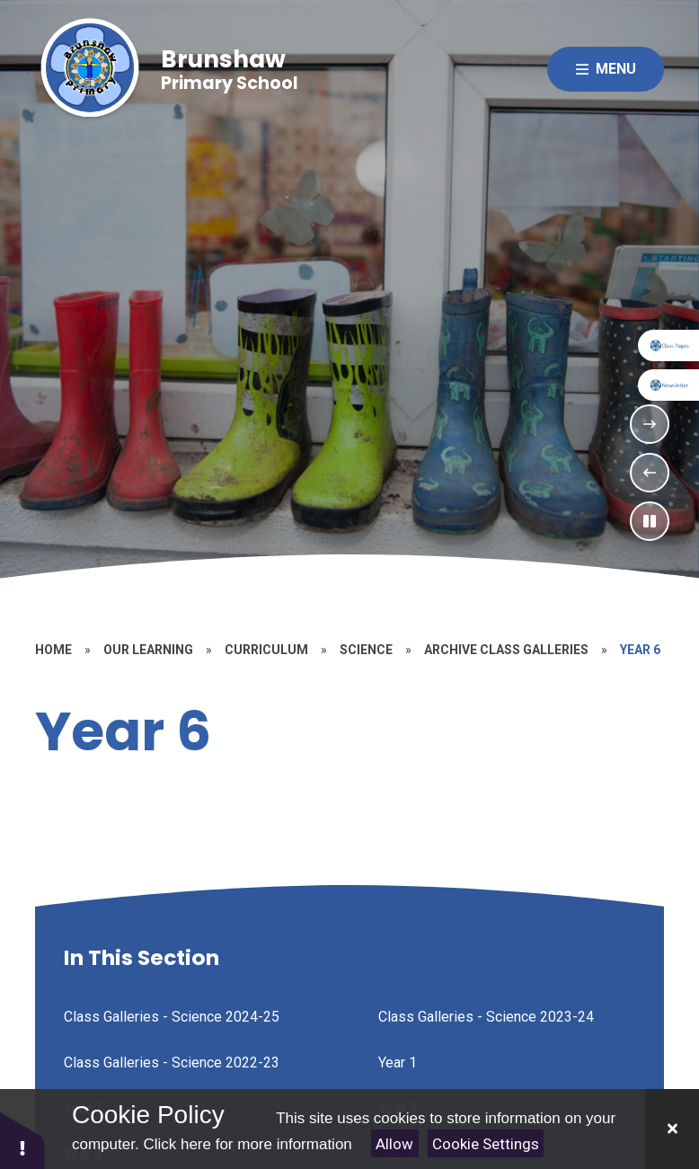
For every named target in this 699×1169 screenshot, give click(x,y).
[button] (22, 1140)
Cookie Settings (485, 1144)
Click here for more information (247, 1144)
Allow (394, 1144)
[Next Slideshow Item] (649, 424)
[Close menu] (605, 69)
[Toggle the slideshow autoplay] (649, 521)
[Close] (672, 1129)
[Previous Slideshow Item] (649, 472)
